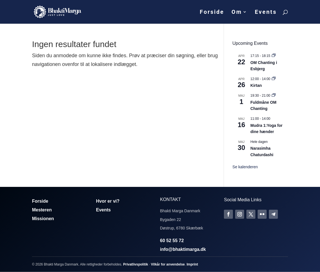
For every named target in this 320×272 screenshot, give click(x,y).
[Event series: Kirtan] (274, 79)
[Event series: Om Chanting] (274, 56)
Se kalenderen (245, 167)
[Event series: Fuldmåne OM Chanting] (274, 96)
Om (237, 12)
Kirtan (256, 85)
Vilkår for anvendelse (168, 264)
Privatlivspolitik (135, 264)
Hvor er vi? (108, 201)
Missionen (43, 218)
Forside (212, 12)
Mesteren (42, 209)
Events (266, 12)
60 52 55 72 (172, 240)
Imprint (192, 264)
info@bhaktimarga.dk (183, 249)
